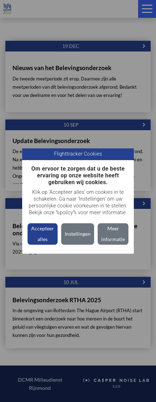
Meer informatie (113, 234)
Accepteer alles (42, 234)
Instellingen (78, 234)
